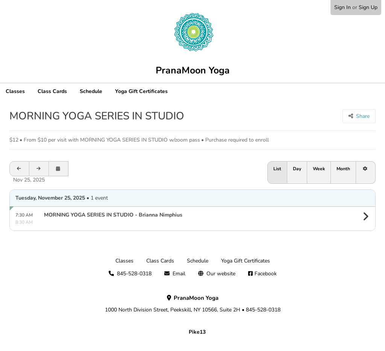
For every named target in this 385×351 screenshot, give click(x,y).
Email (179, 273)
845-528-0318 (134, 273)
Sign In (342, 7)
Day (297, 169)
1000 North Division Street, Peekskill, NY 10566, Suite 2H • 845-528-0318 (192, 304)
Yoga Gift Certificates (141, 91)
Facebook (266, 273)
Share (363, 116)
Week (319, 169)
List (277, 169)
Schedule (91, 91)
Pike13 (197, 332)
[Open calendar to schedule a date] (58, 168)
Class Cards (52, 91)
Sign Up (368, 7)
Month (343, 169)
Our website (220, 273)
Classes (15, 91)
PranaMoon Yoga (193, 70)
